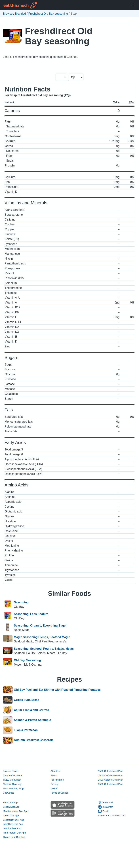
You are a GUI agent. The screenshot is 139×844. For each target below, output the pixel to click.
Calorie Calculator (12, 775)
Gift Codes (8, 792)
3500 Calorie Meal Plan (110, 784)
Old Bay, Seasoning (27, 660)
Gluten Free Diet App (14, 837)
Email (103, 811)
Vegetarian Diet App (13, 820)
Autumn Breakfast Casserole (34, 740)
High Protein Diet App (14, 832)
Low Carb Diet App (13, 824)
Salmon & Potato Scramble (32, 720)
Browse (7, 13)
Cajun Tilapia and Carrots (31, 710)
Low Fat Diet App (12, 828)
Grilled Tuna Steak (26, 700)
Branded (20, 13)
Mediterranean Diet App (15, 811)
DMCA (54, 788)
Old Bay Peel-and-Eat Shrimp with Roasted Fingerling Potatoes (57, 690)
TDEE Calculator (12, 779)
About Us (55, 771)
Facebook (105, 802)
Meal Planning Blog (13, 788)
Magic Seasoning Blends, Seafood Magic (42, 637)
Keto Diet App (10, 802)
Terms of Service (59, 792)
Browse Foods (10, 771)
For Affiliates (57, 779)
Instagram (105, 807)
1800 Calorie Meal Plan (110, 775)
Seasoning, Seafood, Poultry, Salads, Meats (44, 648)
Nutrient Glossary (12, 784)
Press (53, 775)
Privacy (54, 784)
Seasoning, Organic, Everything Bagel (40, 625)
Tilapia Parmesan (26, 730)
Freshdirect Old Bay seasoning (48, 13)
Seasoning (21, 602)
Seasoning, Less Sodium (31, 614)
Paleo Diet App (11, 815)
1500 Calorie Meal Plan (110, 771)
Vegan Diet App (11, 806)
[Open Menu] (133, 5)
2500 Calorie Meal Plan (110, 779)
